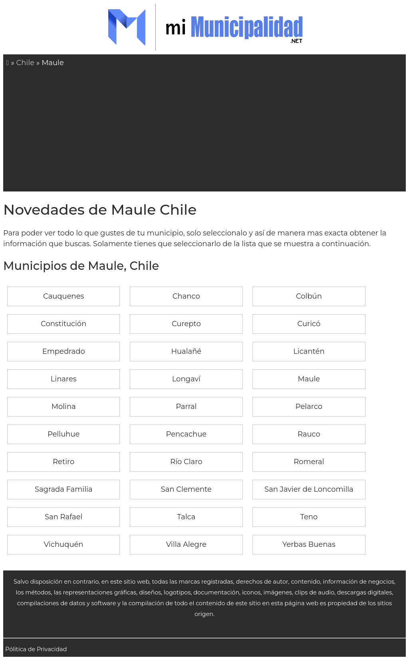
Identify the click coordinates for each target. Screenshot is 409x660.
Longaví (186, 379)
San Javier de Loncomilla (308, 489)
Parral (186, 406)
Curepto (186, 323)
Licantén (308, 351)
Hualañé (186, 351)
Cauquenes (63, 296)
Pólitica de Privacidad (36, 649)
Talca (186, 516)
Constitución (63, 323)
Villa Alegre (186, 544)
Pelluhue (63, 434)
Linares (64, 379)
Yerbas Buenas (309, 544)
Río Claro (186, 461)
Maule (309, 379)
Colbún (309, 296)
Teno (309, 516)
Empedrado (63, 351)
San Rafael (63, 516)
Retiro (63, 461)
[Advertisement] (206, 128)
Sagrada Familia (64, 489)
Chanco (186, 296)
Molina (64, 406)
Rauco (309, 434)
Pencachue (186, 434)
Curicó (309, 323)
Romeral (309, 461)
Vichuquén (63, 544)
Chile (25, 62)
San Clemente (186, 489)
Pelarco (309, 406)
